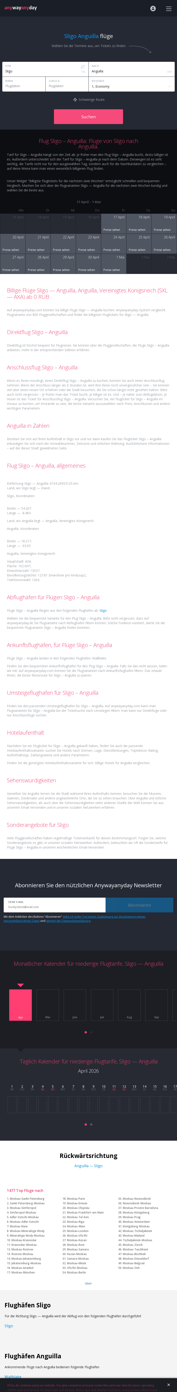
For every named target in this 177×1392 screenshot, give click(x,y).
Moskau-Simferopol (23, 1208)
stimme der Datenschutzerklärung (68, 921)
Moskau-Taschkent (135, 1249)
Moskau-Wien (76, 1226)
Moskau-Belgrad (134, 1263)
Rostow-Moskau (22, 1254)
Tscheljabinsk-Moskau (137, 1240)
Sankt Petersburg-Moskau (27, 1203)
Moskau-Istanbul (22, 1268)
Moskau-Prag (132, 1217)
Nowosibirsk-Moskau (137, 1203)
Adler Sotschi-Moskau (24, 1217)
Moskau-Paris (76, 1199)
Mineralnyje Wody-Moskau (27, 1236)
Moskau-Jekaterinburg (26, 1259)
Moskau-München (23, 1272)
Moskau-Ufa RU (77, 1236)
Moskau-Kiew (19, 1226)
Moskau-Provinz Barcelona (140, 1208)
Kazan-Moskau (77, 1254)
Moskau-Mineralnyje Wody (27, 1231)
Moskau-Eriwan (77, 1203)
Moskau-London (77, 1231)
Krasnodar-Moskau (24, 1245)
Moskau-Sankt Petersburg (27, 1199)
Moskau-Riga (75, 1222)
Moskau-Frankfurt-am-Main (85, 1212)
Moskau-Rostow (22, 1249)
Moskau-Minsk (76, 1263)
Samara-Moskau (78, 1259)
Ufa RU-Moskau (77, 1268)
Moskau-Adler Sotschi (24, 1222)
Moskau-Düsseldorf (136, 1259)
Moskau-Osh (131, 1268)
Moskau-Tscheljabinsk (137, 1231)
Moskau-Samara (78, 1249)
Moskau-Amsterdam (136, 1222)
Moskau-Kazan (77, 1240)
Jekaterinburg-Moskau (26, 1263)
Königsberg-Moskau (136, 1226)
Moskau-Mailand (134, 1236)
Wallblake (13, 1376)
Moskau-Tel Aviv (78, 1217)
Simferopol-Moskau (23, 1212)
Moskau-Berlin (76, 1272)
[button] (85, 1032)
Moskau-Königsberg (136, 1212)
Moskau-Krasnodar (24, 1240)
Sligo (103, 610)
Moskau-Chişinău (78, 1208)
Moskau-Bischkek (134, 1254)
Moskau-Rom (76, 1245)
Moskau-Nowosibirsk (137, 1199)
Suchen (88, 116)
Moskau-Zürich (133, 1245)
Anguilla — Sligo (88, 1165)
